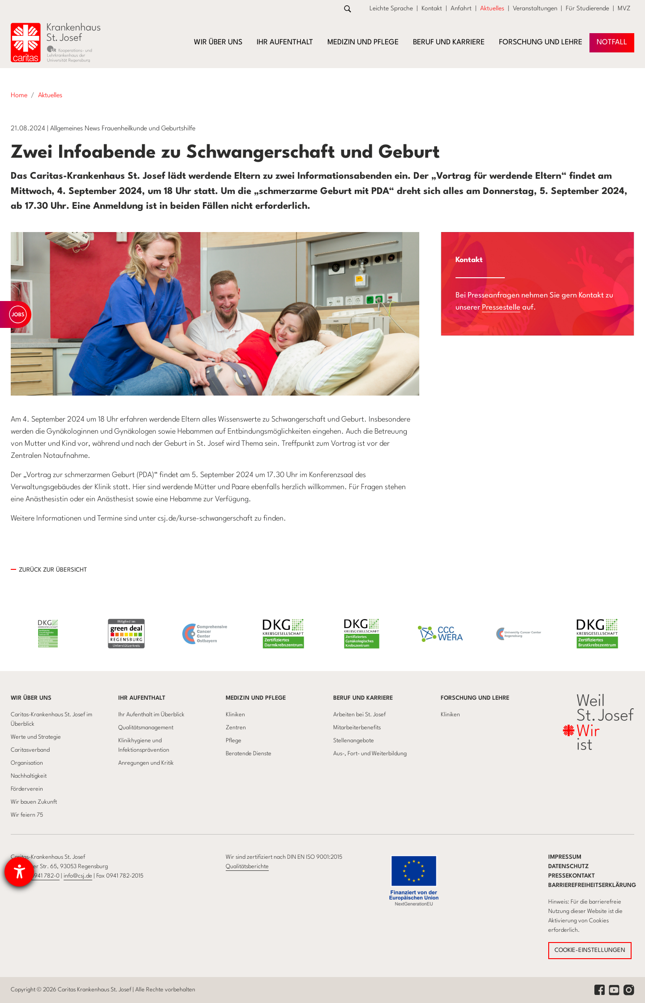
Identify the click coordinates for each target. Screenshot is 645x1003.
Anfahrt (461, 8)
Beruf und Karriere (363, 698)
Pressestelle (501, 307)
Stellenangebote (353, 741)
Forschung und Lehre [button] (540, 42)
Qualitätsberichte (247, 867)
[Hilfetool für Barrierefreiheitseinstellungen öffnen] (19, 872)
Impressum (564, 857)
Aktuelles (492, 8)
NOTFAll (612, 42)
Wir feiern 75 (27, 815)
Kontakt (431, 8)
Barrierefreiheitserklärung (592, 885)
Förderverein (27, 789)
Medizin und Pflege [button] (363, 42)
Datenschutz (568, 867)
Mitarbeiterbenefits (357, 728)
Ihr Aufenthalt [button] (285, 42)
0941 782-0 (45, 876)
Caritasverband (30, 750)
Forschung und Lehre (475, 698)
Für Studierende (587, 8)
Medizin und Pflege (256, 698)
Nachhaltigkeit (29, 776)
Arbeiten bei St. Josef (359, 715)
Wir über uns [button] (218, 42)
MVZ (624, 8)
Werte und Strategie (36, 737)
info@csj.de (78, 876)
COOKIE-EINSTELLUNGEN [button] (590, 950)
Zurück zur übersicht (53, 570)
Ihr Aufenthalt (141, 698)
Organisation (27, 763)
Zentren (236, 728)
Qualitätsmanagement (145, 728)
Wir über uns (31, 698)
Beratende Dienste (248, 754)
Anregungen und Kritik (146, 763)
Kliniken (235, 715)
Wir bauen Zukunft (34, 802)
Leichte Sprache (391, 8)
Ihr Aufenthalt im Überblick (151, 715)
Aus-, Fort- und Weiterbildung (370, 754)
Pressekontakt (571, 876)
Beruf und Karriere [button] (449, 42)
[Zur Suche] (348, 9)
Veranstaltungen (535, 8)
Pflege (233, 741)
